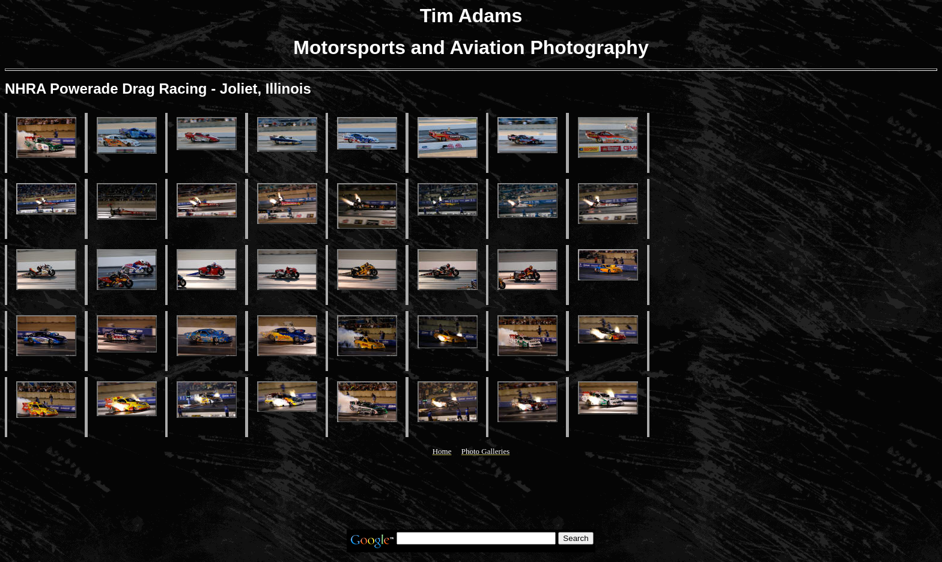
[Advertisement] (471, 493)
